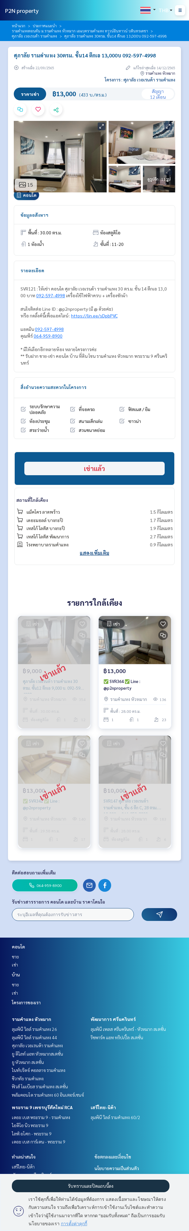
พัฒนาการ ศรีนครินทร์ (113, 1019)
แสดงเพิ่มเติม (94, 553)
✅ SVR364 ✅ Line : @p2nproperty (121, 685)
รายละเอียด (32, 270)
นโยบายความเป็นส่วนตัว (116, 1168)
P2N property (22, 10)
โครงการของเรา (26, 1002)
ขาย (15, 956)
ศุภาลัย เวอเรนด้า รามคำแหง (34, 35)
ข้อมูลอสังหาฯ (34, 215)
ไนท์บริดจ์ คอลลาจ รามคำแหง (38, 1070)
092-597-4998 (50, 295)
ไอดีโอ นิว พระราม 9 (30, 1125)
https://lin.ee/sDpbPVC (94, 315)
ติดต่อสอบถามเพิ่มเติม (34, 872)
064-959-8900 (48, 336)
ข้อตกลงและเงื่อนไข (112, 1156)
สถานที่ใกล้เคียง (32, 500)
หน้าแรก (18, 25)
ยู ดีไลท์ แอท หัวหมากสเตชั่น (37, 1054)
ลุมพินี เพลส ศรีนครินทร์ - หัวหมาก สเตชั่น (128, 1029)
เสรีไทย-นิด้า (103, 1107)
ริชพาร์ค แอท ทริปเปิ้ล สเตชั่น (117, 1037)
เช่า (15, 964)
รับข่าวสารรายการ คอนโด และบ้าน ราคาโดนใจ (58, 902)
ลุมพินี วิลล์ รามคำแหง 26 (34, 1029)
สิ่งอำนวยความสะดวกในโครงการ (53, 387)
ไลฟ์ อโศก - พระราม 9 (32, 1133)
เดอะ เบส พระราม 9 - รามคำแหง (41, 1117)
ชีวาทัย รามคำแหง (28, 1078)
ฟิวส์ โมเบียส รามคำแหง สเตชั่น (40, 1086)
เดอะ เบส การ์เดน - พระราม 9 (38, 1141)
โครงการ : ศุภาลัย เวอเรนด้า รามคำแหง (140, 79)
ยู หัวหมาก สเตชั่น (28, 1062)
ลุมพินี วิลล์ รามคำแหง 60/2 (115, 1117)
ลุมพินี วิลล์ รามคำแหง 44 (34, 1037)
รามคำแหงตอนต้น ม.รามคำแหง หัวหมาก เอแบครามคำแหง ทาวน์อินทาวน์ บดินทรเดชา (80, 30)
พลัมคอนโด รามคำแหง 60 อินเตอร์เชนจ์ (48, 1095)
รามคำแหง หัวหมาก (31, 1019)
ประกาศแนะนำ (45, 25)
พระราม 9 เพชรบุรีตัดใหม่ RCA (42, 1107)
